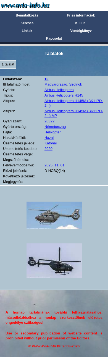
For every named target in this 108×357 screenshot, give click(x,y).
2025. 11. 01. (54, 165)
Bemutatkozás (27, 15)
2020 (48, 149)
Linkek (27, 31)
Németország (55, 127)
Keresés (26, 23)
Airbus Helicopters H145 (63, 95)
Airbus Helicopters (59, 90)
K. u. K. (81, 23)
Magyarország (55, 84)
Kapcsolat (54, 38)
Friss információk (81, 15)
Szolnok (75, 84)
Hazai (49, 138)
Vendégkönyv (81, 31)
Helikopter (52, 132)
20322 (49, 121)
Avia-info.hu (35, 5)
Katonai (50, 143)
